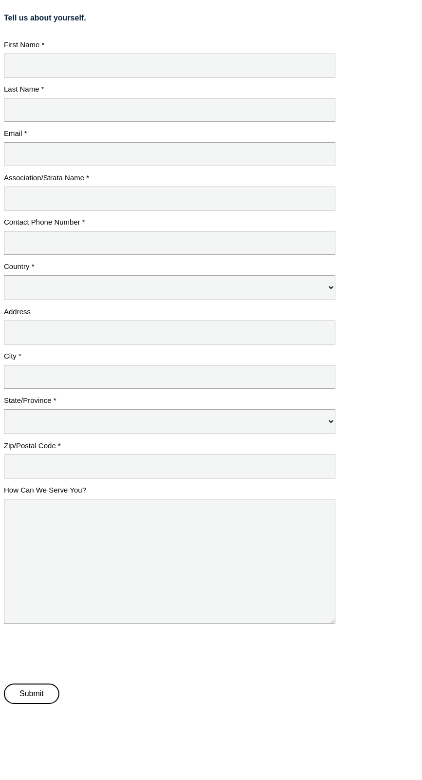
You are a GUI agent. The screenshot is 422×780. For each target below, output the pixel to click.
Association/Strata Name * (46, 177)
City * (12, 356)
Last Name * (24, 89)
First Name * (24, 44)
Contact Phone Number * (44, 222)
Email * (15, 133)
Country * (19, 266)
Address (17, 311)
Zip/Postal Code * (32, 445)
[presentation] (78, 652)
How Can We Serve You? (45, 490)
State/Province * (30, 400)
